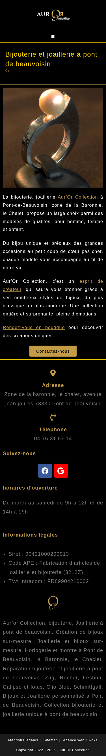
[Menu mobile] (53, 36)
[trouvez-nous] (53, 373)
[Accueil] (7, 71)
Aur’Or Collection (78, 197)
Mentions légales (23, 740)
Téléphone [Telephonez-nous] (53, 429)
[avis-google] (61, 471)
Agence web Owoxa (80, 740)
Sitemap (51, 740)
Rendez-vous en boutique (34, 327)
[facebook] (45, 471)
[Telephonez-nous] (53, 417)
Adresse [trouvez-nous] (53, 385)
